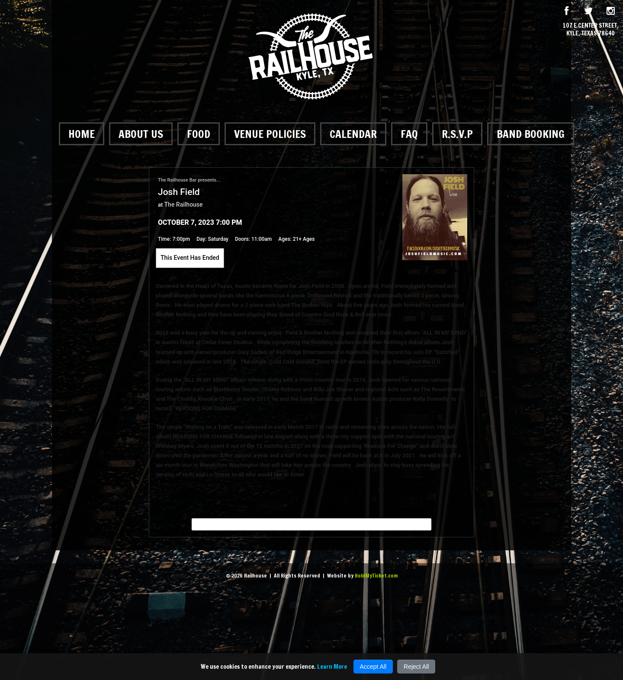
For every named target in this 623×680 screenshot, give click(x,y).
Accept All (373, 666)
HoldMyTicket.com (376, 575)
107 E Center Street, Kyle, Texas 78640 (591, 29)
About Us (141, 133)
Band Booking (531, 133)
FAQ (409, 133)
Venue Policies (270, 133)
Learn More (332, 666)
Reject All (416, 666)
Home (81, 133)
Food (198, 133)
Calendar (353, 133)
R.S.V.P (457, 133)
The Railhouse (183, 204)
